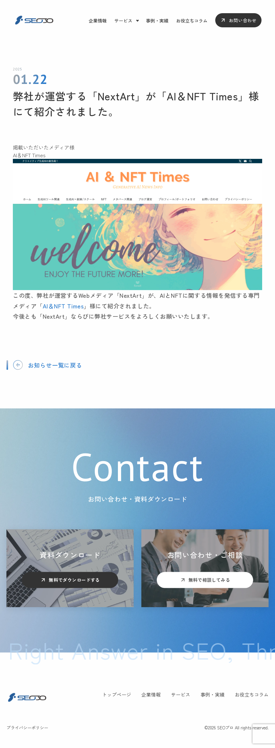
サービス (123, 20)
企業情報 (98, 20)
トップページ (116, 694)
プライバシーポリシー (27, 728)
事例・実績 (157, 20)
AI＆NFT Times (63, 306)
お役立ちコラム (192, 20)
